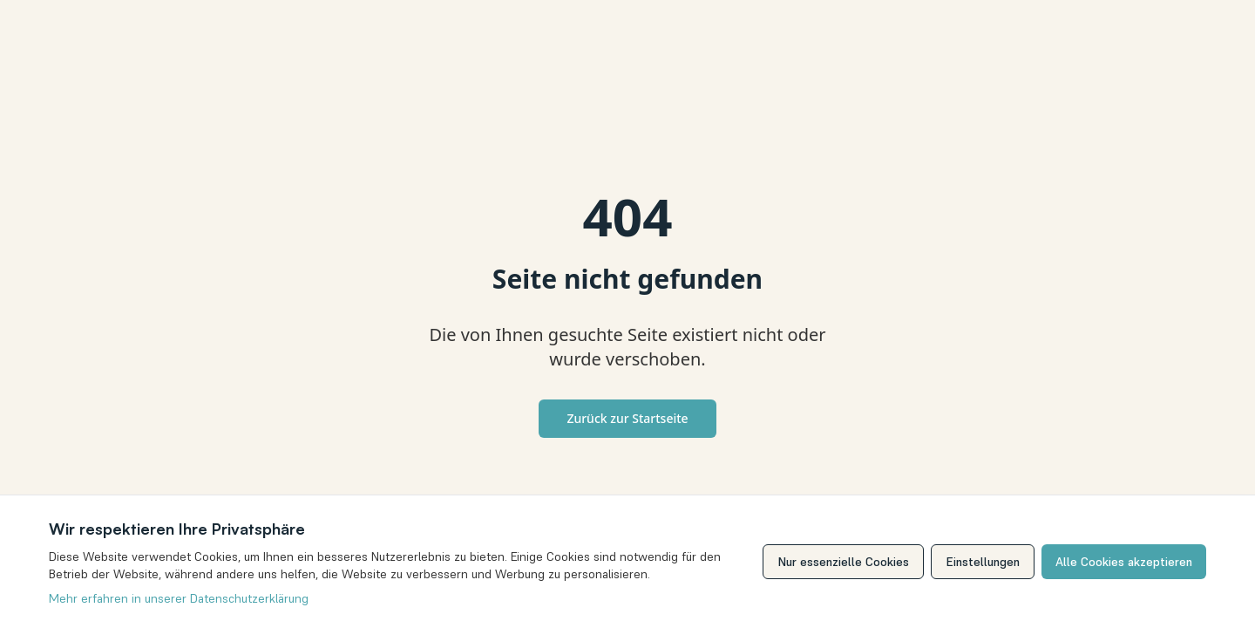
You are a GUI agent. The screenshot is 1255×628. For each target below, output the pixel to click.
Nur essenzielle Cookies (847, 562)
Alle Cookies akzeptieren (1125, 562)
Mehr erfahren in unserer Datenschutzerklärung (177, 598)
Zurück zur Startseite (627, 418)
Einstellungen (985, 562)
